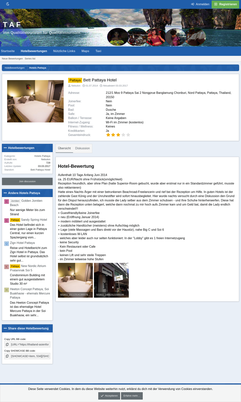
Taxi (98, 51)
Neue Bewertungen (12, 58)
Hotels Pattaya (42, 156)
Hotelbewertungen (34, 51)
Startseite (8, 51)
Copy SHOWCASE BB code (19, 350)
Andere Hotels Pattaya (24, 193)
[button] (18, 51)
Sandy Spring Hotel (28, 219)
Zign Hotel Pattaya (22, 242)
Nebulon (75, 85)
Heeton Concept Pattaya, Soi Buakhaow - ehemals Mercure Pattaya (30, 293)
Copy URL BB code (14, 339)
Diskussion (82, 148)
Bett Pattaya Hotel (40, 169)
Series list (30, 58)
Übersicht (64, 148)
